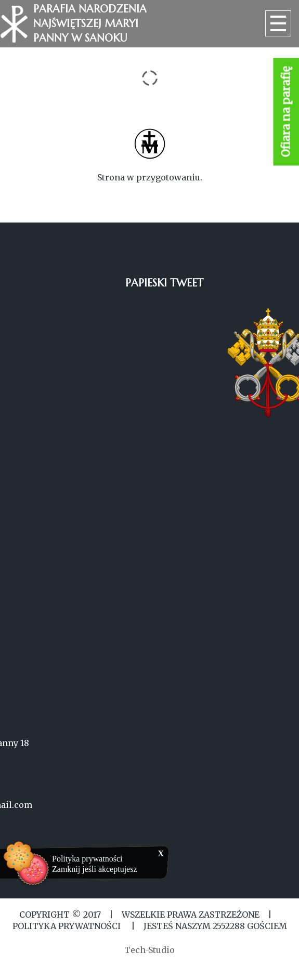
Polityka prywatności (87, 858)
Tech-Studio (149, 950)
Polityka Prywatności (67, 926)
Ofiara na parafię (286, 112)
